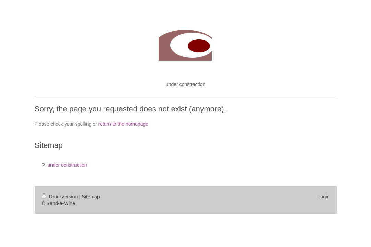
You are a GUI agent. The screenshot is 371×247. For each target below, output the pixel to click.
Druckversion (60, 196)
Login (323, 196)
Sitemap (91, 196)
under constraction (67, 165)
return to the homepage (123, 124)
